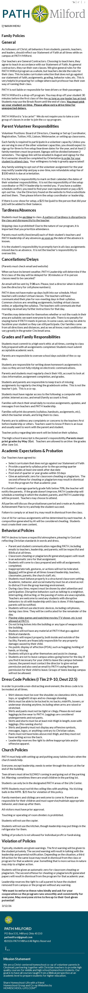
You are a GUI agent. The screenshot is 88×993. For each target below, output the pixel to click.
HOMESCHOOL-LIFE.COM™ (20, 988)
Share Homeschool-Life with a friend (23, 982)
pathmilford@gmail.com (18, 937)
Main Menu (11, 25)
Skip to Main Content (66, 941)
